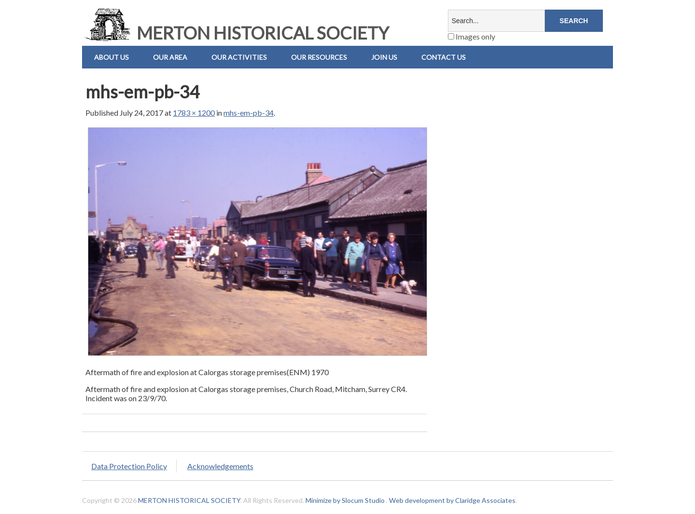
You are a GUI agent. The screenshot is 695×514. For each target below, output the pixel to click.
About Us (111, 57)
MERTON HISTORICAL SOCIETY (235, 32)
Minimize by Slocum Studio (345, 500)
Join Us (384, 57)
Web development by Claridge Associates (452, 500)
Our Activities (239, 57)
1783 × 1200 (194, 112)
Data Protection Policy (129, 466)
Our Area (170, 57)
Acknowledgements (220, 466)
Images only (471, 36)
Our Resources (319, 57)
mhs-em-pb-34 (248, 112)
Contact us (443, 57)
